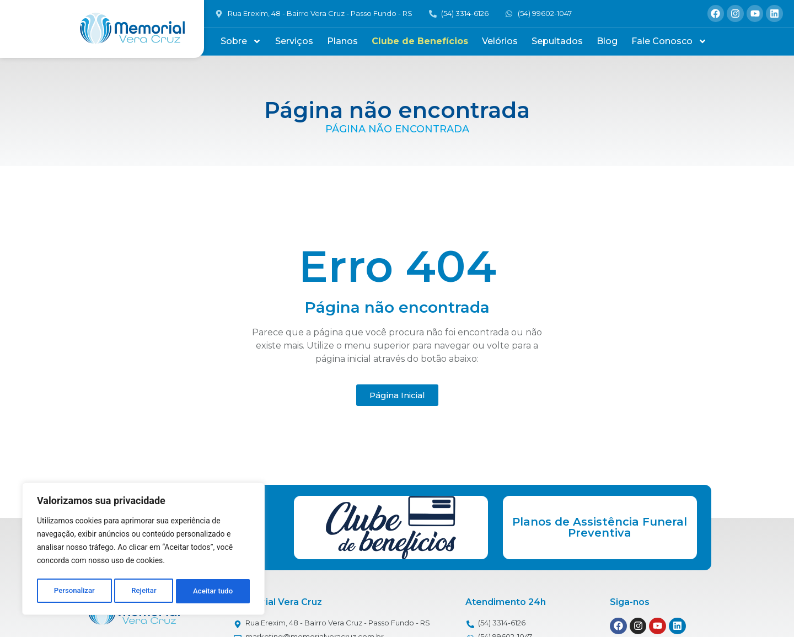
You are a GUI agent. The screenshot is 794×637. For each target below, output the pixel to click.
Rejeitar (144, 591)
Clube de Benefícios (420, 41)
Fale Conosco (669, 41)
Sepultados (557, 41)
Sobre (241, 41)
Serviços (294, 41)
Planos (342, 41)
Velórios (500, 41)
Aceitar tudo (213, 591)
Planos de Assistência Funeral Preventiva (599, 527)
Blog (607, 41)
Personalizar (73, 591)
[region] (143, 550)
